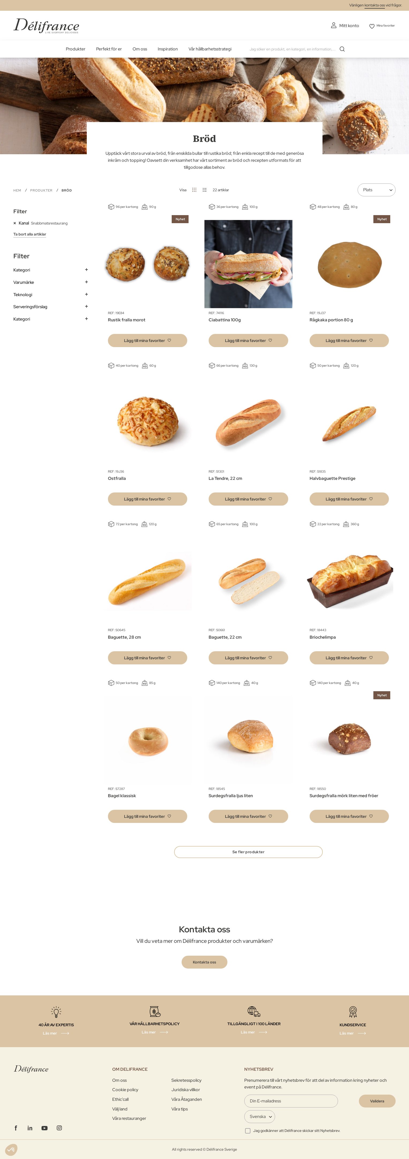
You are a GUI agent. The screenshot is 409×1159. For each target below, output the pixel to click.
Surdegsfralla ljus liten (231, 795)
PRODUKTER (42, 189)
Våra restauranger (129, 1118)
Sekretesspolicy (186, 1080)
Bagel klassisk (122, 795)
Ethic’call (120, 1099)
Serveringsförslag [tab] (30, 306)
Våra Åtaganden (186, 1099)
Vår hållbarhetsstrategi (210, 48)
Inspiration (168, 48)
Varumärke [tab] (23, 281)
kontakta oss (375, 5)
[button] (147, 339)
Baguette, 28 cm (124, 636)
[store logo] (46, 24)
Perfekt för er (109, 48)
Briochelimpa (323, 636)
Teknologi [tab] (22, 293)
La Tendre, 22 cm (225, 477)
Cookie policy (125, 1090)
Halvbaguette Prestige (332, 477)
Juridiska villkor (185, 1090)
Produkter (75, 48)
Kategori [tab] (21, 269)
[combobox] (298, 48)
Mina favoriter (382, 25)
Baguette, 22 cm (225, 636)
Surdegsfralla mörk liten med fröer (344, 795)
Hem (17, 189)
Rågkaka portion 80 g (331, 319)
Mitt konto (340, 25)
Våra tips (179, 1109)
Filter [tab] (20, 210)
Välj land (119, 1109)
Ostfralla (117, 477)
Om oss (140, 48)
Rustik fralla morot (126, 319)
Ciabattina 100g (225, 319)
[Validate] (377, 1101)
